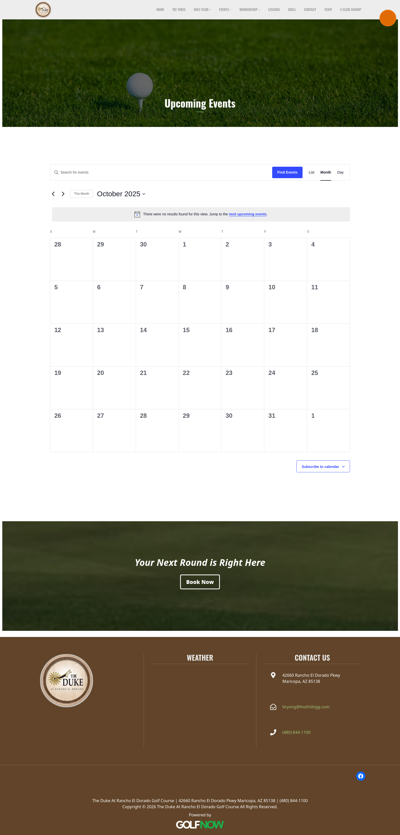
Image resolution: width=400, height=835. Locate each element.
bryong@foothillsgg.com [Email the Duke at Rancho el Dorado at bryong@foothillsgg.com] (306, 707)
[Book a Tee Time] (200, 588)
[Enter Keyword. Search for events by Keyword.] (161, 179)
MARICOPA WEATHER (200, 685)
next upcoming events (248, 220)
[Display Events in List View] (311, 179)
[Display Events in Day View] (340, 179)
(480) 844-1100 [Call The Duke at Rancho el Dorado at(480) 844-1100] (296, 732)
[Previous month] (53, 200)
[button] (202, 12)
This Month (81, 200)
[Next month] (63, 200)
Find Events (287, 178)
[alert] (201, 220)
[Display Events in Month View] (325, 179)
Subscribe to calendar (320, 473)
